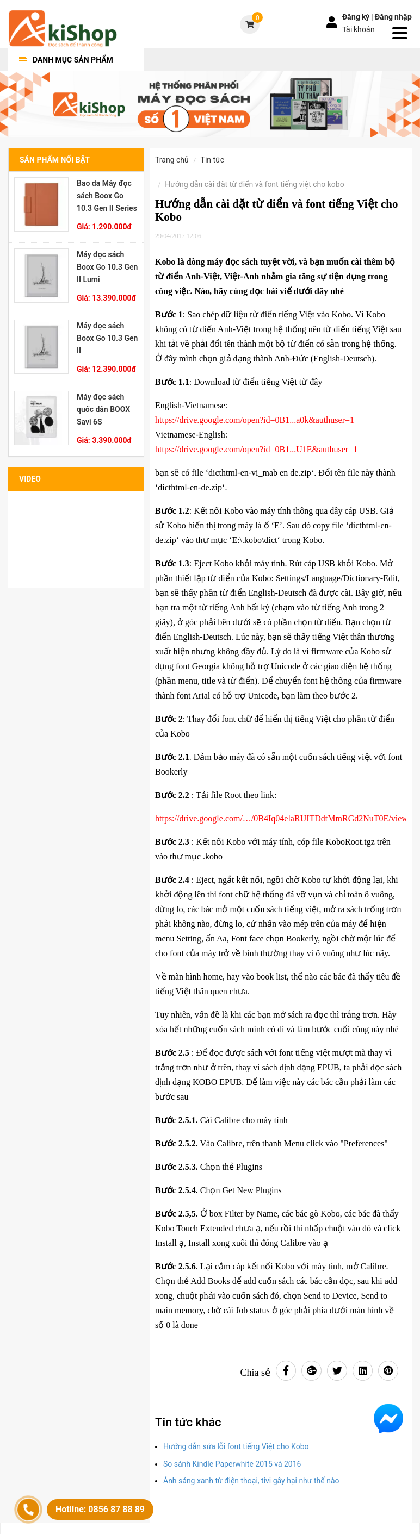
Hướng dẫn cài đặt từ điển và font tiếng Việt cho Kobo (254, 184)
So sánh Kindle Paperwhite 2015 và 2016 (232, 1464)
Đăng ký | (358, 17)
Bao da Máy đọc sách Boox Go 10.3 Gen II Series (107, 196)
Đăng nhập (393, 17)
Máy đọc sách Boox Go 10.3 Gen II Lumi (107, 267)
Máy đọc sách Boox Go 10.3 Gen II (107, 338)
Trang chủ (172, 159)
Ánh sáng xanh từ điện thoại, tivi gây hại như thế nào (251, 1480)
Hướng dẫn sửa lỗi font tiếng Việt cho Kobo (236, 1446)
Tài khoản (358, 29)
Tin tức (213, 159)
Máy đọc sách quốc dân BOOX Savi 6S (103, 409)
